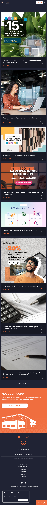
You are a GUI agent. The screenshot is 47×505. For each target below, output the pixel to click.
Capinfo (11, 486)
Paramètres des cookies (11, 499)
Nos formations (23, 464)
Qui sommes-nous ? (23, 466)
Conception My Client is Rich (31, 486)
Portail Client (23, 469)
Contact (23, 476)
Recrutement (23, 474)
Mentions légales (18, 486)
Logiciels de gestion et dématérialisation (23, 458)
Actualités (23, 471)
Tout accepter (23, 499)
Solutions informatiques (23, 449)
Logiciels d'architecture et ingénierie (23, 454)
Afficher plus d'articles (23, 383)
